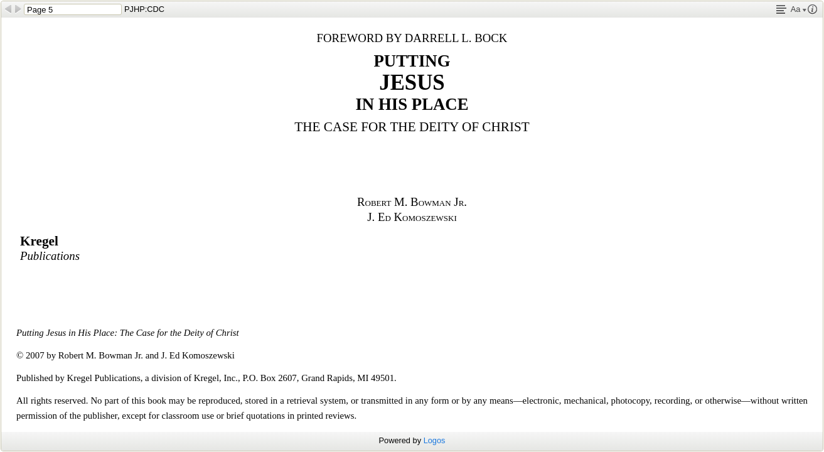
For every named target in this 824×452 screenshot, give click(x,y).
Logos (435, 440)
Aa (798, 9)
